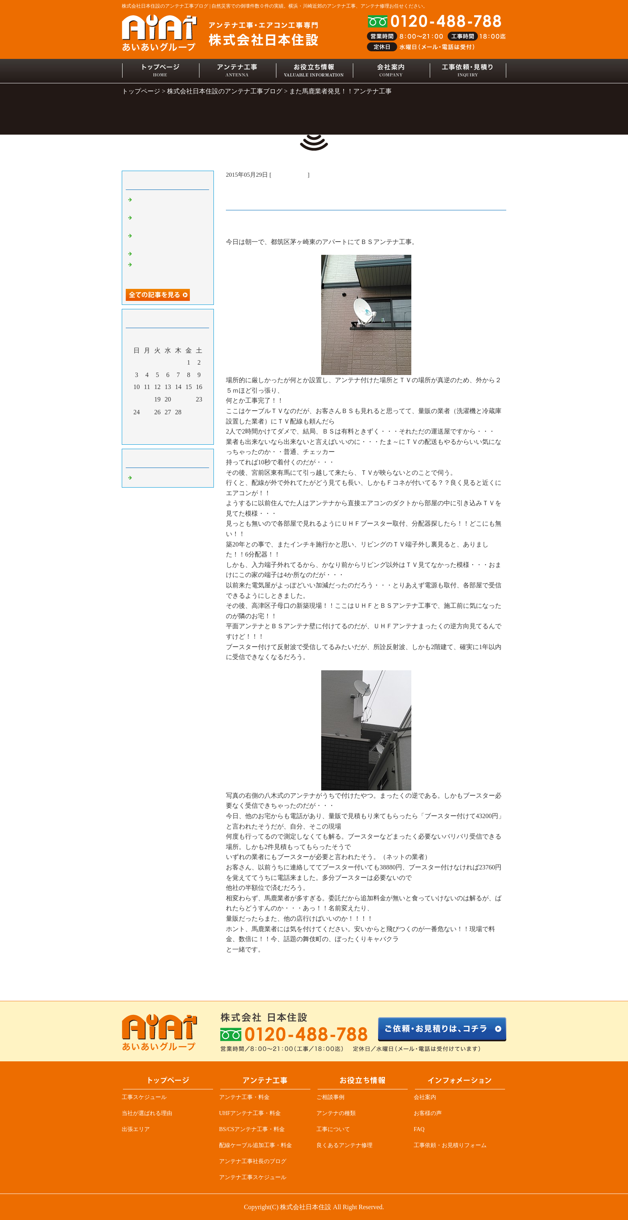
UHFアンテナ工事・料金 (250, 1113)
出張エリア (136, 1129)
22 (189, 399)
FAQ (419, 1129)
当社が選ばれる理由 (147, 1113)
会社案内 (425, 1097)
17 (137, 399)
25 (147, 412)
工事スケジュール (144, 1097)
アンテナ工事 (290, 174)
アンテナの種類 (336, 1113)
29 (189, 412)
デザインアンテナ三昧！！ (170, 253)
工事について (333, 1129)
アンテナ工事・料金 (244, 1097)
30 (199, 412)
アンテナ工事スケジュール (252, 1177)
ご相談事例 (330, 1097)
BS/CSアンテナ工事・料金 (252, 1129)
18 (147, 399)
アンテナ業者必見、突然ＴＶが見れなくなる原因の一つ (170, 271)
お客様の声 (428, 1113)
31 (137, 424)
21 (178, 399)
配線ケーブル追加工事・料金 (255, 1145)
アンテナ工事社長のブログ (252, 1161)
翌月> (183, 436)
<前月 (152, 436)
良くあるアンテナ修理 (344, 1145)
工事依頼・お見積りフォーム (450, 1145)
